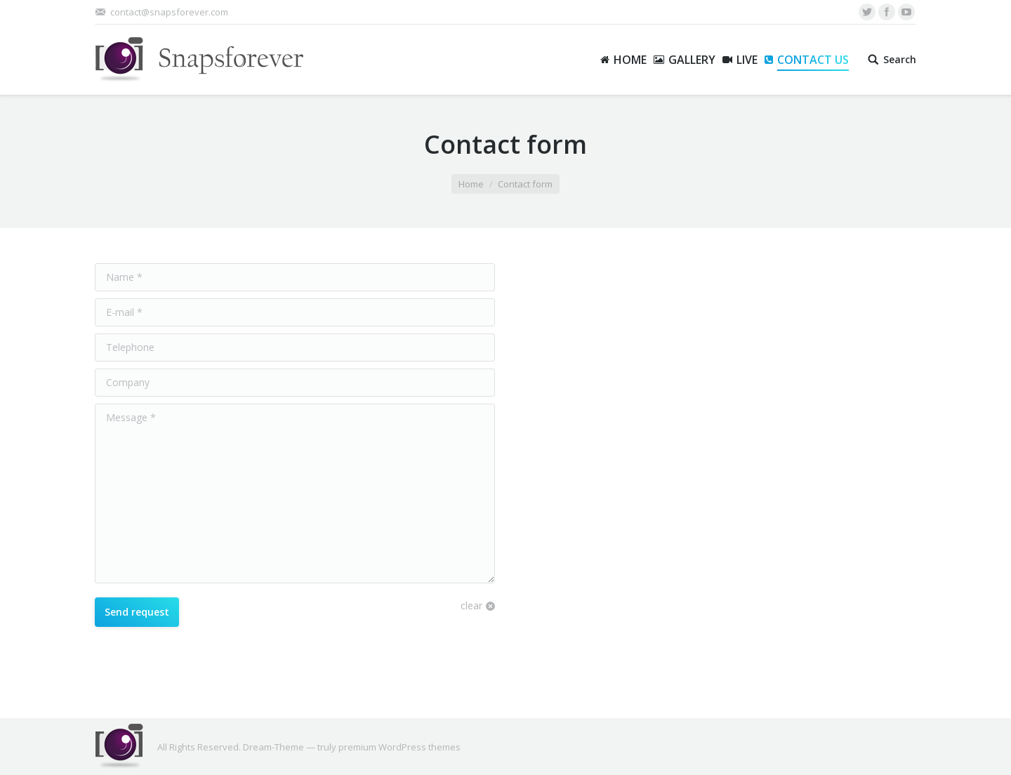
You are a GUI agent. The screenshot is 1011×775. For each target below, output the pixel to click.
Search (899, 59)
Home (471, 184)
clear (471, 605)
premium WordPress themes (399, 747)
